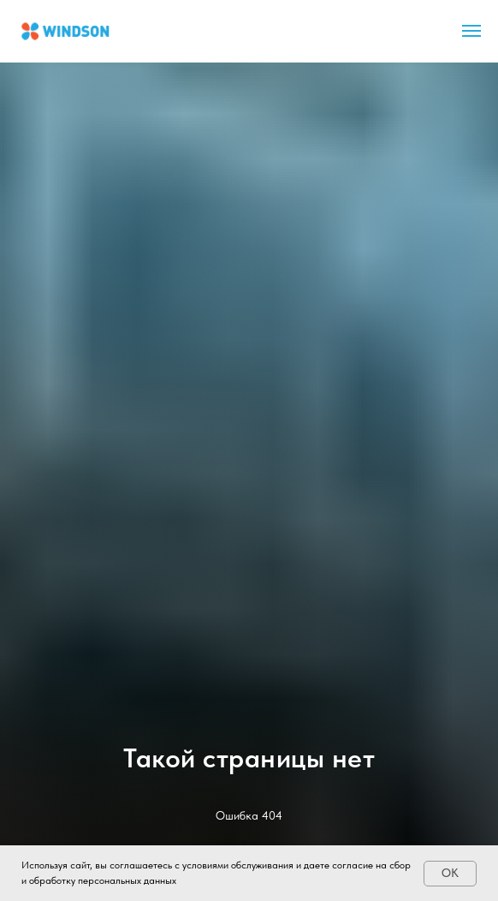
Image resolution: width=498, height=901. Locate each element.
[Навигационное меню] (471, 31)
